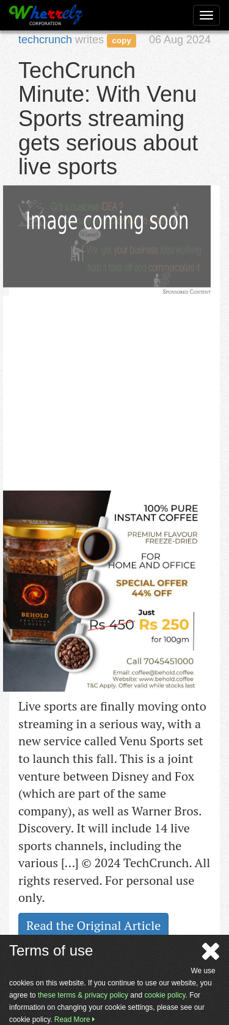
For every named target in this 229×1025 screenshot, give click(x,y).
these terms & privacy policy (83, 995)
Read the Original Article (93, 925)
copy (121, 40)
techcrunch (45, 40)
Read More (74, 1019)
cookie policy (164, 995)
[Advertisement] (94, 372)
